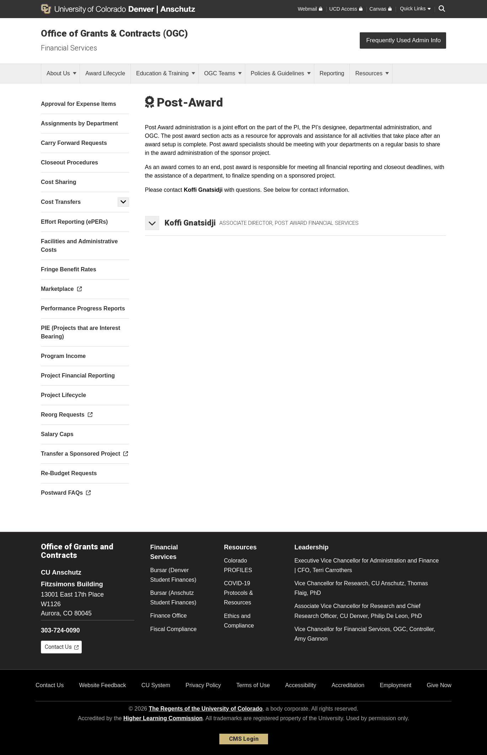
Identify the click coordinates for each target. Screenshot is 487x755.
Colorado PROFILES (238, 565)
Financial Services (69, 48)
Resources (372, 73)
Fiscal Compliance (173, 629)
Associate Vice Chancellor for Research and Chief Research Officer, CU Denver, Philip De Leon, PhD (358, 611)
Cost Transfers (61, 202)
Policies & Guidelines (281, 73)
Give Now (439, 685)
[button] (123, 202)
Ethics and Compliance (239, 621)
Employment (395, 685)
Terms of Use (253, 685)
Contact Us (50, 685)
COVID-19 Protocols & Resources (238, 592)
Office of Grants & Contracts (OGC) (114, 33)
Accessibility (300, 685)
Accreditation (348, 685)
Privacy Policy (203, 685)
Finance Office (168, 616)
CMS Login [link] (243, 738)
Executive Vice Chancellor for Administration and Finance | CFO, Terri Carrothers (366, 565)
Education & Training (165, 73)
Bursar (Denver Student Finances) (173, 575)
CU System (155, 685)
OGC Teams (223, 73)
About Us (61, 73)
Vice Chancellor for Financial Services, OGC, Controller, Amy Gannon (364, 634)
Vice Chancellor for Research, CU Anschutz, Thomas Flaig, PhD (361, 588)
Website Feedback (102, 685)
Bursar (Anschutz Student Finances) (173, 597)
